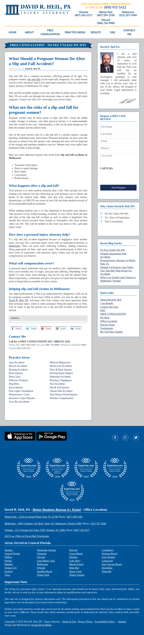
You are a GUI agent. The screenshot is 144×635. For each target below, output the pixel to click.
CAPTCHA (106, 168)
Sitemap (122, 621)
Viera (7, 575)
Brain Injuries (16, 373)
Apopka (8, 550)
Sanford (8, 571)
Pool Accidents (57, 383)
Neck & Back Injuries (61, 369)
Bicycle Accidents (18, 366)
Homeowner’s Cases (19, 394)
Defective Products (18, 380)
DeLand (105, 19)
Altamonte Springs (46, 550)
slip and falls (33, 79)
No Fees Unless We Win (112, 248)
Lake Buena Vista (46, 560)
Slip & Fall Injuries (59, 387)
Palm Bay (74, 567)
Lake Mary (74, 560)
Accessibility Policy (105, 621)
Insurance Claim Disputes (22, 398)
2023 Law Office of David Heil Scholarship (26, 536)
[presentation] (121, 176)
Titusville (106, 571)
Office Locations (108, 319)
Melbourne (128, 12)
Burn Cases (15, 376)
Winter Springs (77, 575)
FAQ (102, 308)
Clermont (41, 553)
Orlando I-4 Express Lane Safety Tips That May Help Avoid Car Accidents (117, 268)
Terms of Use (69, 621)
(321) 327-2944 (128, 15)
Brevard (73, 550)
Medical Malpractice (60, 362)
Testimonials (106, 326)
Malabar (8, 564)
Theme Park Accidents (61, 391)
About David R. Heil (110, 297)
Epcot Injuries (16, 387)
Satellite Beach (44, 571)
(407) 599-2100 (105, 15)
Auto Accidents (16, 362)
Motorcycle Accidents (61, 366)
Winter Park (106, 12)
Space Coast (75, 571)
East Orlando (108, 557)
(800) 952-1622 (115, 7)
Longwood (107, 560)
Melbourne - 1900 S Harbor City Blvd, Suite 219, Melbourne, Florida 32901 (43, 523)
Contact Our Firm (109, 304)
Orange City (10, 567)
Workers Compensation (61, 398)
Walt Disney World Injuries (63, 394)
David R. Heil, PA (18, 300)
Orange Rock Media (41, 625)
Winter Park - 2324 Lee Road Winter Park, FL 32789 (31, 516)
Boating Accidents (18, 369)
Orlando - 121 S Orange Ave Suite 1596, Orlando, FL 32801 (35, 530)
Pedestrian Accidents (60, 376)
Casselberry (108, 550)
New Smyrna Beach (112, 564)
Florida (8, 560)
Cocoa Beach (76, 553)
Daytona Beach (109, 553)
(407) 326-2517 (83, 15)
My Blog (104, 315)
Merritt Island (76, 564)
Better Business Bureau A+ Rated (57, 509)
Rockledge (107, 567)
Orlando (83, 12)
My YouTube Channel (111, 329)
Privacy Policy (85, 621)
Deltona (73, 557)
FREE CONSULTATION (113, 311)
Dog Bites (14, 383)
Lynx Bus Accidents (19, 401)
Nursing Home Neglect (61, 373)
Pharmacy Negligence (61, 380)
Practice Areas (107, 322)
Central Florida (12, 553)
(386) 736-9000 (105, 23)
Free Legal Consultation (21, 391)
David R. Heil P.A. (27, 10)
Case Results (106, 301)
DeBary (8, 557)
